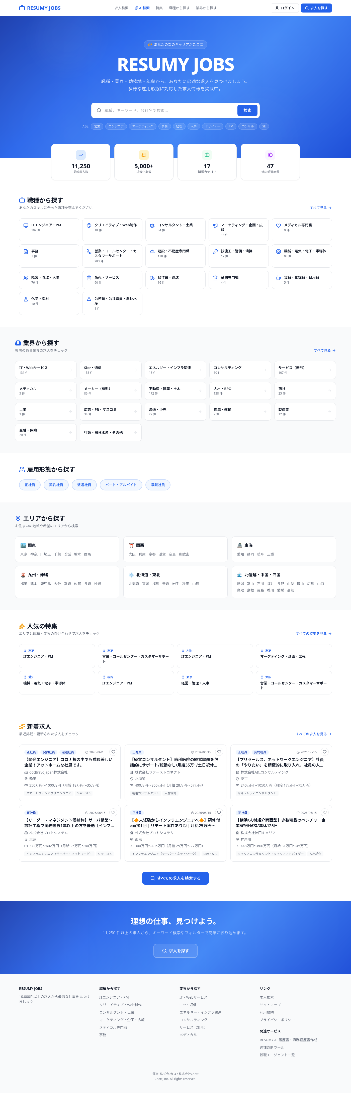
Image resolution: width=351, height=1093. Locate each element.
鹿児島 (45, 583)
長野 (280, 583)
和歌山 (184, 554)
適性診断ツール (272, 1047)
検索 (247, 110)
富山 (250, 583)
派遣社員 (84, 484)
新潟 (240, 583)
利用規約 (267, 1012)
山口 (320, 583)
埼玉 (47, 554)
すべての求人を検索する (175, 878)
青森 (165, 583)
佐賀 (77, 583)
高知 (290, 590)
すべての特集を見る (314, 633)
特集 (159, 8)
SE (264, 126)
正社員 (30, 484)
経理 (179, 126)
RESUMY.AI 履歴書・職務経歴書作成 (288, 1039)
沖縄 (97, 583)
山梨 (290, 583)
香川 (270, 590)
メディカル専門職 (113, 1027)
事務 (165, 126)
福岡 (23, 583)
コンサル (248, 126)
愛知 (240, 554)
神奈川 (35, 554)
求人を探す (175, 951)
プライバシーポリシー (277, 1019)
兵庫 (142, 554)
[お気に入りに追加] (113, 752)
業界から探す (206, 8)
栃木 (77, 554)
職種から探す (179, 8)
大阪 (132, 554)
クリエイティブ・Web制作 (120, 1004)
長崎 (87, 583)
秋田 (185, 583)
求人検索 (122, 8)
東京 (23, 554)
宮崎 (67, 583)
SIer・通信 (188, 1004)
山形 (195, 583)
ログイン (285, 8)
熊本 (33, 583)
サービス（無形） (194, 1027)
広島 (310, 583)
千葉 (57, 554)
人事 (194, 126)
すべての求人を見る (314, 734)
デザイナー (212, 126)
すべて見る (321, 207)
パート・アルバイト (121, 484)
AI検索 (142, 8)
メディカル (188, 1034)
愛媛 (280, 590)
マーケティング (142, 126)
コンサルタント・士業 (116, 1012)
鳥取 (240, 590)
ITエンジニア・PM (114, 997)
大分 (57, 583)
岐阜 (260, 554)
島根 (250, 590)
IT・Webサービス (194, 997)
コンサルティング (193, 1019)
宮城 (145, 583)
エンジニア (116, 126)
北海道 (134, 583)
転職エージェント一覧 (277, 1054)
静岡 (250, 554)
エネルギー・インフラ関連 (201, 1012)
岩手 (175, 583)
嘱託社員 (158, 484)
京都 (152, 554)
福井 (270, 583)
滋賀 (162, 554)
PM (231, 126)
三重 (270, 554)
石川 (260, 583)
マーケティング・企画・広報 (122, 1019)
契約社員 (56, 484)
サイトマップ (270, 1004)
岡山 (300, 583)
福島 (155, 583)
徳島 (260, 590)
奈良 (172, 554)
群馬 (87, 554)
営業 (97, 126)
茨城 (67, 554)
